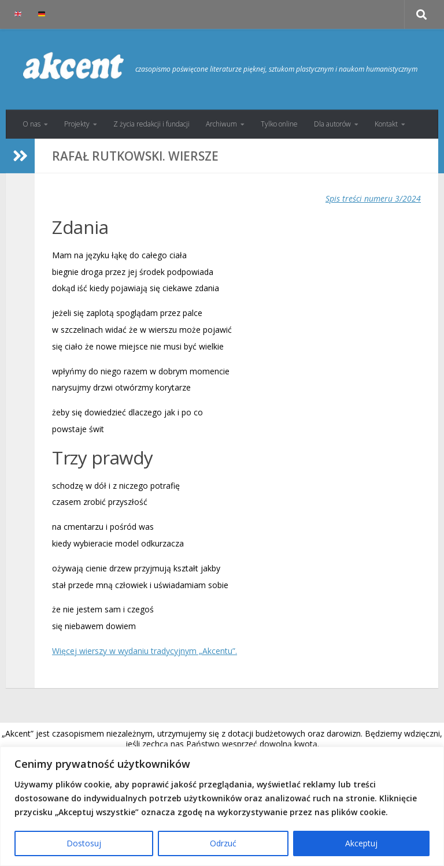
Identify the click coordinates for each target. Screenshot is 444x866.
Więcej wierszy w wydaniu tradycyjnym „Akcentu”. (144, 650)
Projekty (77, 124)
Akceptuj (361, 843)
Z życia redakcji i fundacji (151, 124)
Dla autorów (332, 124)
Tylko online (279, 124)
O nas (31, 124)
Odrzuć (223, 843)
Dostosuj (83, 843)
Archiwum (221, 124)
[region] (222, 806)
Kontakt (386, 124)
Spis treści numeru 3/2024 (373, 198)
